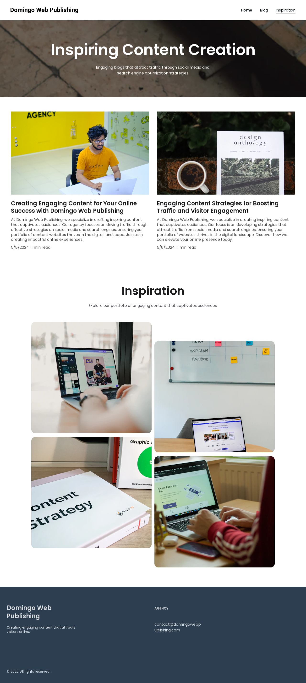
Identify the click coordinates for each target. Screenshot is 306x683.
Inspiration (285, 10)
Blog (264, 10)
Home (246, 10)
